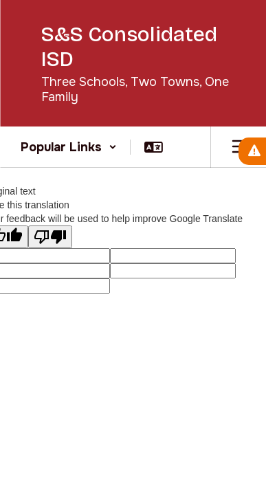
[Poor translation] (50, 237)
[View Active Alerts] (252, 151)
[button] (69, 147)
